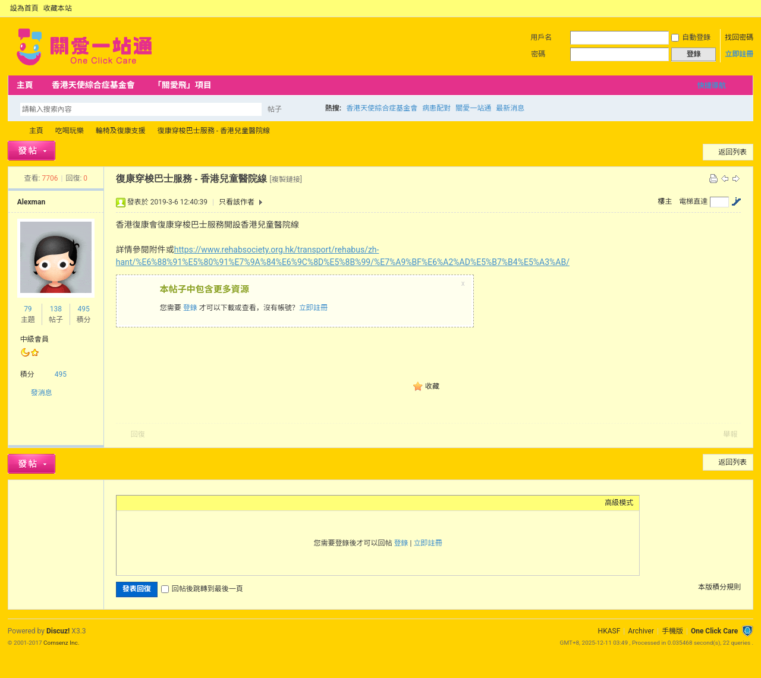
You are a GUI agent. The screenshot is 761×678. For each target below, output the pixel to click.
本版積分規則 (719, 587)
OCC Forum (12, 131)
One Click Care (714, 631)
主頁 (25, 85)
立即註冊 (739, 54)
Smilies (212, 503)
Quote (182, 503)
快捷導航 (711, 85)
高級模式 (619, 503)
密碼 (538, 54)
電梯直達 (693, 201)
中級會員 (34, 339)
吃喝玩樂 (69, 131)
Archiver (641, 631)
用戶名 (541, 37)
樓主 (665, 201)
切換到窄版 (746, 8)
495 (84, 309)
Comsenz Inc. (61, 642)
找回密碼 (739, 37)
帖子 (275, 109)
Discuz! (58, 631)
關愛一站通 (473, 108)
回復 (138, 434)
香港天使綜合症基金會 (93, 85)
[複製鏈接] (285, 179)
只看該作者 (236, 202)
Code (197, 503)
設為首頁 (24, 8)
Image (152, 503)
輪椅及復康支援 (121, 131)
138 (56, 309)
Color (137, 503)
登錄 (190, 308)
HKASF (609, 631)
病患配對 (436, 108)
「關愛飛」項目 (182, 85)
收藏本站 (57, 8)
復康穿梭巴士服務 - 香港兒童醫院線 (214, 131)
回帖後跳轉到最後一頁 (202, 589)
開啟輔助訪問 (737, 8)
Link (167, 503)
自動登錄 (690, 37)
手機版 (672, 631)
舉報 (730, 434)
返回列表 (732, 152)
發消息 (41, 393)
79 (28, 309)
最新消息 (510, 108)
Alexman (31, 202)
